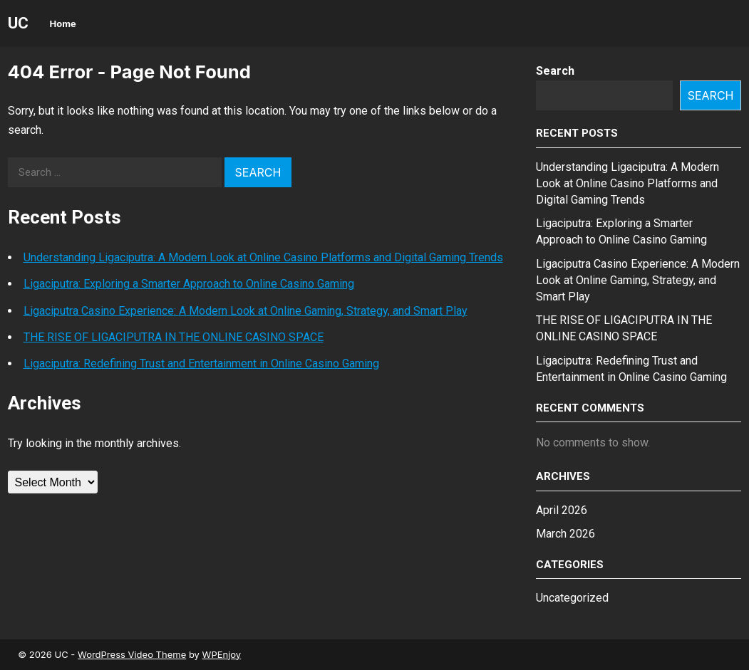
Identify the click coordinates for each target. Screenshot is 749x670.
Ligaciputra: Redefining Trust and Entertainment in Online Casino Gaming (201, 363)
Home (63, 23)
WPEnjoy (222, 654)
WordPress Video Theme (132, 654)
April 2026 (561, 510)
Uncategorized (572, 597)
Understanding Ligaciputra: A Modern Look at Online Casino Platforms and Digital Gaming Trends (263, 257)
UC (18, 23)
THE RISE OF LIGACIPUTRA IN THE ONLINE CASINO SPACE (174, 337)
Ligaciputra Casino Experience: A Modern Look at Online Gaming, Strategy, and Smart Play (246, 311)
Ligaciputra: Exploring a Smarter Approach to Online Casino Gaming (189, 283)
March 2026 (565, 533)
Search (555, 71)
